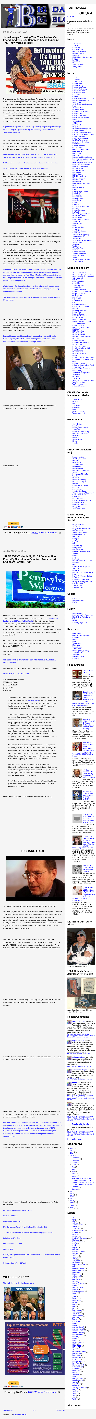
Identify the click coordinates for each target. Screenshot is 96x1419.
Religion (75, 1359)
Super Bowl (77, 1384)
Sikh (74, 1376)
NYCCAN (76, 339)
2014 (72, 1191)
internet (75, 1304)
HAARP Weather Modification (76, 1066)
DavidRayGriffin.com (80, 310)
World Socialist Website (81, 259)
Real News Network (80, 216)
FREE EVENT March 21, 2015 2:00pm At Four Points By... (82, 1183)
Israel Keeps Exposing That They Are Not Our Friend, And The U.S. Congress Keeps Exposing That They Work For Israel (31, 40)
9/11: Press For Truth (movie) (83, 276)
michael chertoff (78, 1327)
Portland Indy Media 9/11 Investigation (82, 343)
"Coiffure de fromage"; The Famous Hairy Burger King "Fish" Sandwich (89, 773)
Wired (75, 257)
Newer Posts (8, 1410)
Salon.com (76, 221)
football (75, 1289)
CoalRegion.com (79, 508)
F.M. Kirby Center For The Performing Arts (82, 501)
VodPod (75, 553)
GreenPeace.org (79, 151)
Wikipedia (76, 654)
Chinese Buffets (78, 1251)
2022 (72, 1148)
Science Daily (77, 223)
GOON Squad (78, 318)
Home (34, 1410)
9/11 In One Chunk (79, 272)
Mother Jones (77, 174)
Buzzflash (76, 95)
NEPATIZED (77, 1346)
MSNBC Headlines (79, 176)
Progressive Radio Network (82, 529)
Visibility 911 (77, 378)
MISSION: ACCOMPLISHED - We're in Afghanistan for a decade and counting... (89, 724)
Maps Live (76, 645)
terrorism (76, 1386)
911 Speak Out (78, 280)
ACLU (75, 78)
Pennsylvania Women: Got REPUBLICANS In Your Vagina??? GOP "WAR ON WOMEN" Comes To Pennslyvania (84, 893)
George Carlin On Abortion (75, 1053)
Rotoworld (76, 598)
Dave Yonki (77, 463)
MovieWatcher (78, 549)
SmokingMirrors (78, 367)
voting (75, 1395)
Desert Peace (77, 312)
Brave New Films (79, 93)
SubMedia (76, 233)
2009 (72, 1203)
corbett (75, 1257)
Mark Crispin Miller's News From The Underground (82, 164)
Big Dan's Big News (80, 1238)
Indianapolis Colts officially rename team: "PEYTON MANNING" (88, 795)
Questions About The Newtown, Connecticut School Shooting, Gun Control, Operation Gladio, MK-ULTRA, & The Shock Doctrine (84, 698)
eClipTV (75, 540)
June (74, 1169)
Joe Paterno (77, 1314)
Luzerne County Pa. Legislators (80, 482)
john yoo (76, 1318)
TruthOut (76, 246)
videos (75, 1393)
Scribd (75, 641)
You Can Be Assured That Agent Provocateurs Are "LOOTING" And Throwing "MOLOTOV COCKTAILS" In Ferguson (83, 749)
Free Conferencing (79, 534)
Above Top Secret (79, 286)
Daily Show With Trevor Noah (83, 615)
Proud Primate (78, 350)
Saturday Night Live (80, 623)
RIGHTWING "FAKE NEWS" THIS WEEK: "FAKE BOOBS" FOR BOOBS (88, 818)
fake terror (76, 1280)
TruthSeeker (77, 374)
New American (78, 180)
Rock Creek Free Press (81, 219)
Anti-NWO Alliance (79, 289)
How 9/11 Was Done (80, 320)
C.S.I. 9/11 (76, 303)
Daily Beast (77, 125)
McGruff (75, 461)
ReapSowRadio (78, 525)
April (74, 1174)
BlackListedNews (79, 91)
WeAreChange (78, 384)
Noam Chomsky (78, 187)
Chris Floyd (77, 102)
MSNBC (75, 402)
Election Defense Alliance (82, 132)
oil (73, 1350)
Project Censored (79, 210)
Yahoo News (77, 400)
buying (75, 1247)
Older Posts (60, 1410)
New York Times (78, 411)
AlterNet (75, 46)
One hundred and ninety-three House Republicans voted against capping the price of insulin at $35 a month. (81, 1036)
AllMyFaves (77, 649)
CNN (74, 409)
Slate (74, 225)
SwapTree (76, 555)
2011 (72, 1198)
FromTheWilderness (80, 316)
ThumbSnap (77, 643)
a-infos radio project (80, 532)
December (76, 1158)
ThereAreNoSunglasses (81, 373)
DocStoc (76, 639)
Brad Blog (76, 48)
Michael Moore (78, 168)
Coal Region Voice (79, 459)
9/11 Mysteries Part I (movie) (83, 274)
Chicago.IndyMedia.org (81, 100)
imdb (74, 565)
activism (75, 1219)
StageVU (76, 538)
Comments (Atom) (20, 1415)
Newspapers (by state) (81, 651)
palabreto (81, 1057)
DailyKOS (76, 127)
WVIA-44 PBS (78, 499)
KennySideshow (78, 325)
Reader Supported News (81, 214)
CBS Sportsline (78, 600)
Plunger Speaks (78, 340)
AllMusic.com (77, 585)
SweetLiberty (77, 371)
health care (77, 1300)
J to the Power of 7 (79, 323)
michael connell (78, 1329)
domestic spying (78, 1268)
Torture (75, 1391)
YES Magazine (78, 261)
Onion (75, 621)
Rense (75, 356)
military (75, 1336)
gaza (74, 1297)
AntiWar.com (77, 83)
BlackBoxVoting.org (80, 89)
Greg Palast (77, 153)
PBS (74, 189)
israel (74, 1308)
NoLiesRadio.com (79, 335)
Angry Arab (77, 287)
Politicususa (77, 201)
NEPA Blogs (77, 478)
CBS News (76, 407)
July (73, 1167)
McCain (75, 1325)
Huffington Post (78, 53)
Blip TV (75, 542)
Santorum (76, 1369)
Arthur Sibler (77, 297)
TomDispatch (77, 238)
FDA (74, 1285)
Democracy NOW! (79, 51)
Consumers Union (79, 115)
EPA (74, 1278)
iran (74, 1306)
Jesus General (78, 161)
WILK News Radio (79, 495)
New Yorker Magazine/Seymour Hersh (82, 183)
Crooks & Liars (78, 49)
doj (74, 1266)
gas (74, 1295)
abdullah (75, 1083)
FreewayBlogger (79, 314)
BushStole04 (77, 301)
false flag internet (79, 1283)
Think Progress (78, 65)
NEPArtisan (77, 466)
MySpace (76, 570)
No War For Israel (79, 333)
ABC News (76, 405)
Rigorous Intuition (79, 363)
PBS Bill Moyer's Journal (81, 191)
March (74, 1176)
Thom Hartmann (78, 237)
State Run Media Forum (81, 369)
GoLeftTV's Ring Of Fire (81, 149)
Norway (75, 1348)
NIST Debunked (78, 331)
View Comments (48, 532)
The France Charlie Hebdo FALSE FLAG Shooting (88, 868)
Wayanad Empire (78, 1021)
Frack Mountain (78, 457)
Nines (75, 185)
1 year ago (85, 1037)
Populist (75, 202)
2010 (72, 1201)
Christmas (76, 1253)
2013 (72, 1194)
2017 (72, 1151)
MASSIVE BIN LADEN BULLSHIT (88, 672)
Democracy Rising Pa (80, 474)
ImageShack (77, 647)
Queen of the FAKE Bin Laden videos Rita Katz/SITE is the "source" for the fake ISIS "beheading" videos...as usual (84, 842)
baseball (76, 1234)
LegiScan (76, 426)
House (75, 441)
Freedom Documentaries (82, 551)
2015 (72, 1155)
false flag (76, 1282)
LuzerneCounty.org (79, 480)
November (76, 1160)
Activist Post (77, 44)
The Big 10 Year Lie (80, 1388)
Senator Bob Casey (80, 491)
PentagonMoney (79, 199)
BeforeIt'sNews (78, 85)
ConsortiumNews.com (81, 112)
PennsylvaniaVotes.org (81, 432)
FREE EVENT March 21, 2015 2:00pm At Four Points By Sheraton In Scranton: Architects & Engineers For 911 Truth (30, 559)
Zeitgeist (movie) (79, 386)
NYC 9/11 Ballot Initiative (82, 337)
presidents (76, 1355)
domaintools (77, 634)
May (73, 1171)
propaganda (77, 1357)
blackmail (76, 1240)
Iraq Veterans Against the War (83, 159)
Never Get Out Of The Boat (82, 561)
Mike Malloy (77, 172)
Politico (75, 59)
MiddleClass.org (78, 170)
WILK (75, 1399)
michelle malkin (78, 1333)
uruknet (75, 250)
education (76, 1272)
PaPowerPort (77, 489)
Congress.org (77, 439)
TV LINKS (76, 527)
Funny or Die (77, 548)
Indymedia (76, 155)
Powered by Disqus (74, 1139)
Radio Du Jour (78, 352)
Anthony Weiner (78, 1225)
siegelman (76, 1374)
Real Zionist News (79, 354)
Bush (74, 1246)
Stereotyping (77, 546)
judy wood (76, 1319)
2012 (72, 1196)
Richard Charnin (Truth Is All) (83, 357)
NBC (74, 404)
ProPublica (76, 212)
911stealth (76, 284)
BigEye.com (77, 299)
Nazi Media (77, 1342)
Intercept (76, 55)
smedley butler (78, 1378)
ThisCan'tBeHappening (81, 235)
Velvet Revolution (79, 252)
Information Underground (82, 321)
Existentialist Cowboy (80, 138)
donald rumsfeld (78, 1270)
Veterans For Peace (80, 254)
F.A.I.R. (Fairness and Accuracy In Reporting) (81, 141)
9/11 (74, 1217)
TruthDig (76, 244)
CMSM (75, 1255)
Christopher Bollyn (79, 304)
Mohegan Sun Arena (80, 504)
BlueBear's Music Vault (81, 580)
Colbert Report (78, 613)
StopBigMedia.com (79, 231)
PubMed (76, 637)
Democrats (76, 1263)
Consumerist (77, 113)
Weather (76, 476)
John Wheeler (78, 1316)
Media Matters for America (82, 57)
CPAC (75, 1259)
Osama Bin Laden (79, 1352)
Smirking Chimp (78, 227)
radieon (75, 1057)
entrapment (77, 1276)
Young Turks (77, 67)
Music (75, 1340)
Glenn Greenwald (79, 146)
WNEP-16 (76, 497)
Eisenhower (77, 1274)
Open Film (76, 536)
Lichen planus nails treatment (81, 1125)
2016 (72, 1153)
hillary (75, 1302)
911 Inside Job (78, 278)
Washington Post (79, 413)
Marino (75, 1323)
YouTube (76, 568)
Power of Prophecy (79, 346)
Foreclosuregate (78, 1291)
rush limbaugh (78, 1367)
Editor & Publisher (79, 131)
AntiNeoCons (77, 295)
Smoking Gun (77, 229)
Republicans (77, 1361)
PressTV (76, 204)
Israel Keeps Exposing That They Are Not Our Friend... (82, 1179)
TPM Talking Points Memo (82, 240)
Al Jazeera (76, 79)
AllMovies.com (78, 587)
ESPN (75, 602)
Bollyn (75, 1244)
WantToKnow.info (79, 255)
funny (75, 1293)
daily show (76, 1261)
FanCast (76, 559)
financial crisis (78, 1287)
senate (75, 1372)
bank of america (78, 1230)
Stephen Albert (78, 464)
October (75, 1162)
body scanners (78, 1242)
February (75, 1187)
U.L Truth (76, 376)
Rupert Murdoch (78, 1365)
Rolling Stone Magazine (81, 566)
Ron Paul (76, 1363)
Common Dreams (79, 110)
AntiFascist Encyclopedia (82, 291)
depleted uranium (79, 1265)
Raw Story (76, 61)
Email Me (70, 16)
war (74, 1397)
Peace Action (77, 195)
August (74, 1164)
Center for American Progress (83, 98)
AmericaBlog (77, 81)
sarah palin (77, 1371)
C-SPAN (76, 96)
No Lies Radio (78, 530)
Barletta (75, 1232)
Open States (77, 424)
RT (74, 63)
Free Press (77, 144)
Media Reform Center (80, 166)
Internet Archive (78, 656)
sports (75, 1382)
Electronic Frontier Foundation (83, 134)
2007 (72, 1207)
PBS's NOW (77, 193)
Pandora (76, 563)
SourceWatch (77, 653)
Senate (75, 443)
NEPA (75, 1344)
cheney (75, 1249)
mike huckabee (78, 1335)
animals (75, 1223)
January (75, 1189)
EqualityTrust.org (79, 136)
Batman (75, 1236)
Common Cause (78, 108)
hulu (74, 544)
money (75, 1338)
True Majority (77, 242)
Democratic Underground (82, 129)
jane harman (77, 1310)
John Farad (76, 1124)
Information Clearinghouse (82, 157)
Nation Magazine (79, 178)
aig (74, 1221)
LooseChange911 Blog (81, 327)
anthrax (75, 1227)
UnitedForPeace (78, 248)
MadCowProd (77, 329)
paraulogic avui (83, 1070)
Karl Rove (76, 1321)
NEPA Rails (77, 506)
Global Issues (77, 148)
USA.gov (76, 437)
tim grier (75, 1389)
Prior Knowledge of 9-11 (81, 348)
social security (78, 1380)
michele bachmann (79, 1331)
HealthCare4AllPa (79, 468)
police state (77, 1354)
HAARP (75, 1299)
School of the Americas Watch (83, 365)
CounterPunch (78, 121)
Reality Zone (77, 218)
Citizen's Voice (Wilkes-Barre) (83, 493)
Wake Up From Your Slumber (83, 380)
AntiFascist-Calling (79, 293)
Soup (74, 557)
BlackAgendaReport (80, 87)
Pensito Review (78, 197)
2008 (72, 1205)
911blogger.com (78, 282)
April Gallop (77, 1229)
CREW (75, 123)
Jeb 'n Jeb (76, 1312)
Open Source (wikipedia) (81, 635)
